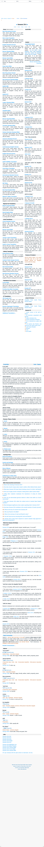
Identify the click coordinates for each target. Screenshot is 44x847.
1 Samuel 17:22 (29, 117)
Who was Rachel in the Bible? (11, 511)
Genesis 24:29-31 (29, 231)
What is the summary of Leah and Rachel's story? (16, 514)
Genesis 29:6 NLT (7, 738)
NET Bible (5, 183)
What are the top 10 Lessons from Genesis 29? (15, 509)
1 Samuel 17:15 (29, 196)
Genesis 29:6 (6, 527)
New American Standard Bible (10, 79)
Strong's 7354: (6, 715)
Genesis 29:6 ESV (7, 739)
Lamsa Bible (6, 282)
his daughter (38, 53)
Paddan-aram (7, 449)
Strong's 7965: (6, 655)
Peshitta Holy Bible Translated (10, 289)
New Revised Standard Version (11, 273)
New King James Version (9, 73)
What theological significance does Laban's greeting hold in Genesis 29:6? (22, 505)
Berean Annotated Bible (9, 118)
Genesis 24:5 (31, 552)
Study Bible (6, 364)
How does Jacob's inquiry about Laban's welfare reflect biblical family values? (22, 487)
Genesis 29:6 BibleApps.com (10, 744)
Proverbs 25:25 (23, 571)
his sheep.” (34, 54)
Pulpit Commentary (7, 635)
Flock (31, 300)
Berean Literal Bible (8, 58)
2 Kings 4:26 (28, 89)
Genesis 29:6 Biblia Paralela (9, 746)
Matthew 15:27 (28, 147)
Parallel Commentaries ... (9, 645)
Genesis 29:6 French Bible (9, 749)
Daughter (27, 300)
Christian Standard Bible (9, 125)
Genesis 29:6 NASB (7, 740)
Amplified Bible (7, 110)
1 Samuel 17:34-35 (29, 203)
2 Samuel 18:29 (29, 78)
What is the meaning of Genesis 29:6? (13, 484)
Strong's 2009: (6, 691)
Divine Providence (7, 456)
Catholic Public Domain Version (11, 260)
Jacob (35, 300)
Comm (25, 26)
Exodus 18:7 (28, 288)
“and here (27, 53)
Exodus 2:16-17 (7, 593)
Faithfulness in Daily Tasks (10, 475)
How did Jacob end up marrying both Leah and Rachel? (17, 516)
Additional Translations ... (9, 313)
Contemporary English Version (11, 147)
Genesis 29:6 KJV (7, 742)
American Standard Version (10, 138)
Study (22, 26)
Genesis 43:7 (28, 102)
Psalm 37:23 (6, 598)
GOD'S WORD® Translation (10, 161)
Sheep (30, 301)
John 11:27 (27, 154)
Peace (39, 300)
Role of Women (7, 468)
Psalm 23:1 (16, 616)
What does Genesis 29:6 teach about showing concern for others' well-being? (22, 489)
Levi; (27, 329)
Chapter (39, 364)
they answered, (37, 51)
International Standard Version (10, 175)
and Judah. (28, 331)
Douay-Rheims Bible (8, 253)
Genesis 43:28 (28, 139)
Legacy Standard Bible (8, 102)
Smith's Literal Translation (9, 244)
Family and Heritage (8, 462)
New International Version (9, 31)
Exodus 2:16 (28, 166)
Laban (5, 434)
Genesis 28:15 (16, 579)
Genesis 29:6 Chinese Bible (9, 747)
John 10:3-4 (31, 612)
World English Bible (8, 212)
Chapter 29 (9, 18)
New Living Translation (9, 38)
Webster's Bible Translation (10, 196)
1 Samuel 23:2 (28, 127)
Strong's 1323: (6, 707)
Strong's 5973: (6, 723)
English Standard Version (9, 44)
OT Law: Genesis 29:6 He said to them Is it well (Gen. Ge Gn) (17, 752)
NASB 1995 (5, 86)
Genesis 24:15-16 (17, 589)
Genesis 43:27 (28, 70)
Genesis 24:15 (28, 182)
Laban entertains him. (31, 318)
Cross (18, 26)
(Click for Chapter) (9, 29)
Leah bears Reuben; (31, 327)
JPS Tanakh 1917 (7, 298)
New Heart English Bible (9, 190)
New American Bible (8, 266)
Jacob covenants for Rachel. (33, 319)
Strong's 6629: (6, 731)
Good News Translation (9, 168)
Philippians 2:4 (14, 541)
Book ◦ (35, 364)
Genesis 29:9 (6, 608)
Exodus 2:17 (28, 174)
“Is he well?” (33, 50)
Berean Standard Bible (8, 51)
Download (39, 63)
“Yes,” (31, 51)
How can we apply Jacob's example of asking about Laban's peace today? (22, 491)
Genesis (5, 18)
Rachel (26, 54)
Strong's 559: (6, 665)
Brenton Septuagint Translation (11, 306)
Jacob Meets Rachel (30, 44)
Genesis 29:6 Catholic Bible (9, 750)
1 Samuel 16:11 (29, 218)
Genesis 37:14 (28, 267)
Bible (2, 18)
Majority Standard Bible (9, 205)
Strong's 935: (6, 699)
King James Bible (7, 66)
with (30, 54)
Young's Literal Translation (9, 237)
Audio (15, 26)
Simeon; (28, 328)
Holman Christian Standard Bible (11, 132)
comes (32, 53)
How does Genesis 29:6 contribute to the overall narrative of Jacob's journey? (22, 507)
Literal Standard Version (9, 221)
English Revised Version (9, 153)
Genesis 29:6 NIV (7, 736)
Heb (29, 26)
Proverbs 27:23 (8, 556)
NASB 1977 (5, 94)
